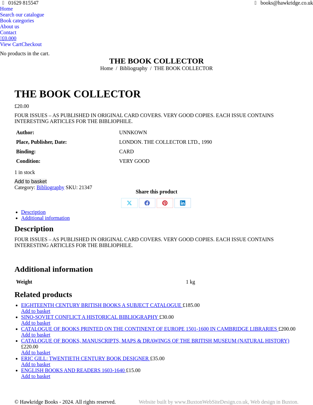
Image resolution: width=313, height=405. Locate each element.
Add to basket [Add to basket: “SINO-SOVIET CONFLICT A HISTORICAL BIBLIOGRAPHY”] (35, 323)
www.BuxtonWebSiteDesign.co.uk (211, 402)
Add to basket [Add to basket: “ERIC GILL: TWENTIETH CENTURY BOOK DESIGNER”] (35, 364)
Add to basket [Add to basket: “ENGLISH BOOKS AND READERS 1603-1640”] (35, 376)
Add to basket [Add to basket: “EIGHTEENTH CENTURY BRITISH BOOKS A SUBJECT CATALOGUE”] (35, 311)
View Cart (10, 44)
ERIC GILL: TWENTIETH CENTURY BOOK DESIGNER (85, 358)
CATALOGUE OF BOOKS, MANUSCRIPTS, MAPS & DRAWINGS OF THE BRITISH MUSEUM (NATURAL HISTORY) (155, 340)
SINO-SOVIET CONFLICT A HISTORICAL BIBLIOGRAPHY (90, 317)
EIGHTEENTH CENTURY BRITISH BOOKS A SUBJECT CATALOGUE (102, 305)
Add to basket (30, 181)
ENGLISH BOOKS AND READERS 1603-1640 (73, 370)
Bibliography (50, 187)
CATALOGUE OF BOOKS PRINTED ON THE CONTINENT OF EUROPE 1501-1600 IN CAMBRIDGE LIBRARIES (149, 329)
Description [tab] (33, 212)
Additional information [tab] (45, 218)
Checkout (31, 44)
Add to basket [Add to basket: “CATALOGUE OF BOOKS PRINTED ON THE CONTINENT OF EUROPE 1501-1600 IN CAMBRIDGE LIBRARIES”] (35, 335)
